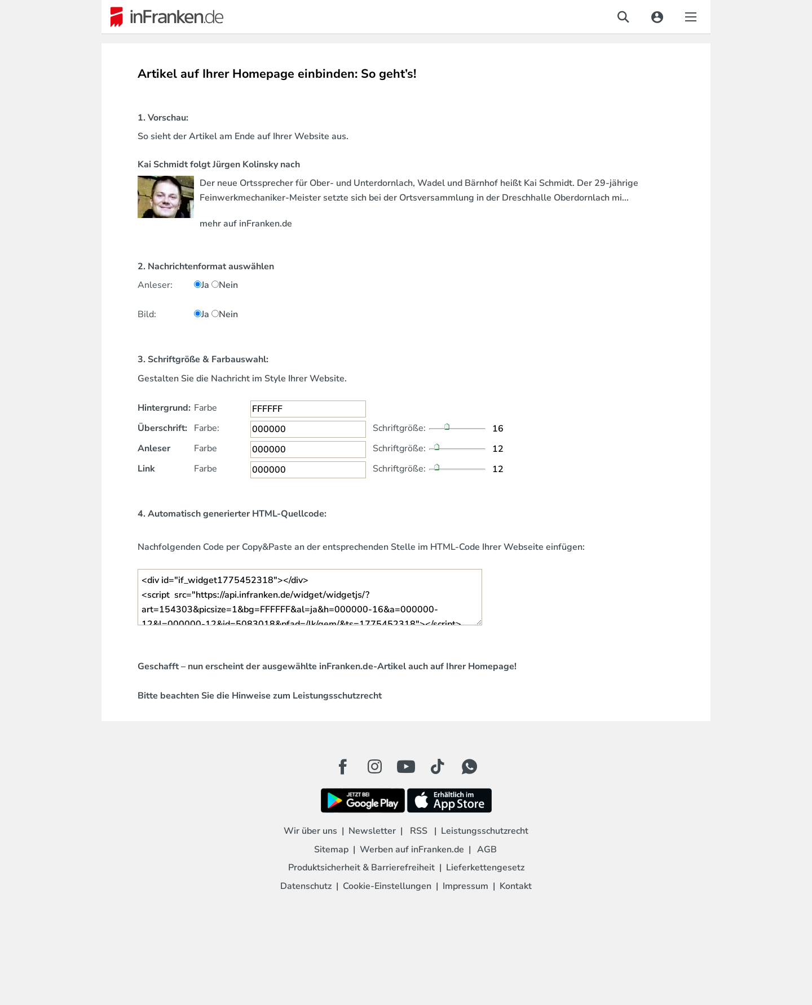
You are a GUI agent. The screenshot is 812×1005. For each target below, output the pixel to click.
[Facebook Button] (342, 766)
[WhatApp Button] (469, 766)
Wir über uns (310, 831)
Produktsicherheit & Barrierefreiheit (361, 867)
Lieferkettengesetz (485, 867)
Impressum (465, 886)
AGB (487, 849)
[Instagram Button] (374, 769)
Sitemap (331, 849)
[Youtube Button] (406, 766)
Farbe (205, 408)
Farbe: (206, 428)
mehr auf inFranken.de (246, 223)
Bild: (147, 314)
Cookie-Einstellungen (387, 886)
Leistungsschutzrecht (337, 696)
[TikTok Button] (437, 766)
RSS (418, 831)
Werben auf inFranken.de (412, 849)
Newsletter (372, 831)
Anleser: (155, 285)
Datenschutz (306, 886)
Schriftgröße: (399, 428)
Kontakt (516, 886)
